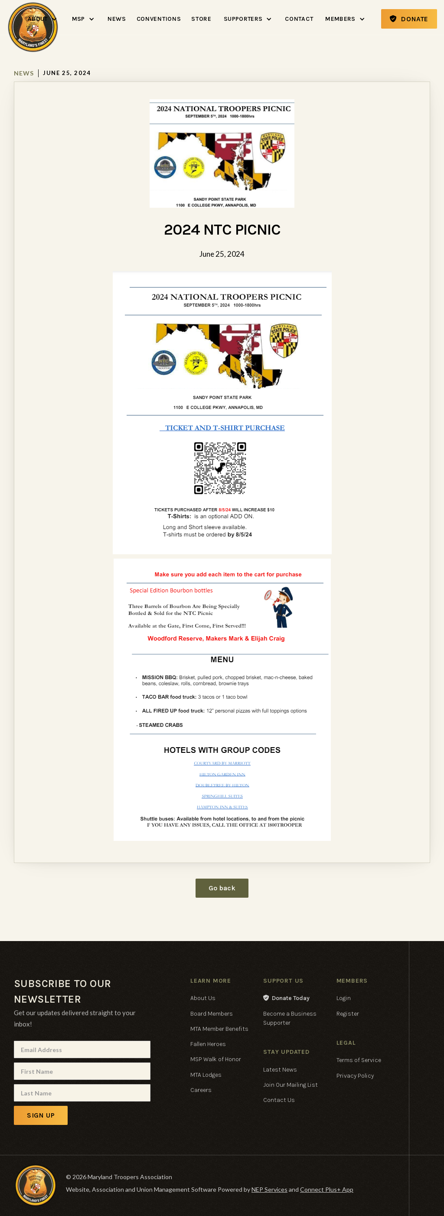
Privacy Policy (355, 1075)
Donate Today (286, 998)
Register (347, 1013)
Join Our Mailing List (290, 1085)
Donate (409, 19)
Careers (201, 1090)
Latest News (280, 1069)
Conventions (159, 19)
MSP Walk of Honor (215, 1059)
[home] (33, 1)
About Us (202, 998)
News (117, 19)
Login (343, 998)
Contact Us (279, 1100)
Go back (222, 888)
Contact (299, 19)
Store (201, 19)
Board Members (211, 1013)
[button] (42, 19)
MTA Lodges (206, 1075)
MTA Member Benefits (219, 1029)
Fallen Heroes (208, 1044)
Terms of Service (358, 1060)
